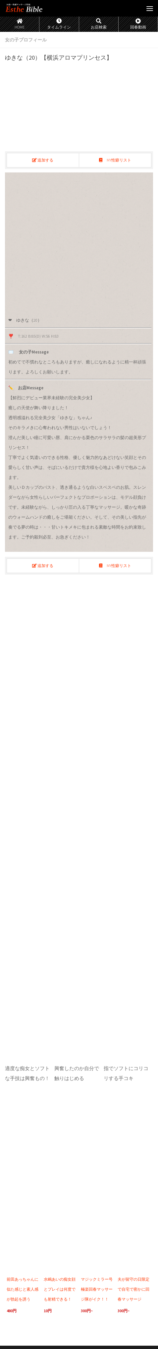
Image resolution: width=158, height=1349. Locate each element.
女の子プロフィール (26, 40)
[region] (79, 242)
